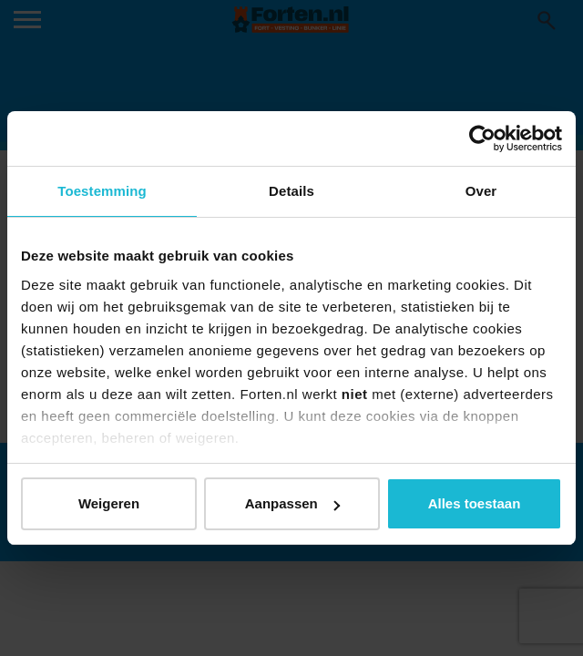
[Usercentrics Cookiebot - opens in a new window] (482, 138)
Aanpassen (292, 503)
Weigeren (108, 503)
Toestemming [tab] (102, 191)
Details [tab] (291, 191)
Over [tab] (481, 191)
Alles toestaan (474, 503)
